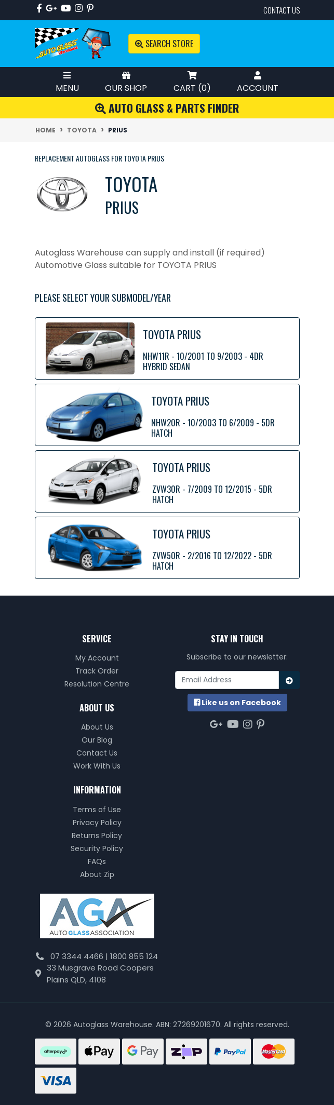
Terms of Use (97, 809)
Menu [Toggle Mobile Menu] (67, 82)
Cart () (192, 82)
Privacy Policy (97, 822)
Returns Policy (97, 835)
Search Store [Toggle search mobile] (164, 43)
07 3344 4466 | (80, 956)
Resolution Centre (96, 684)
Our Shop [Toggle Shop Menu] (126, 82)
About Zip (97, 874)
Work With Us (97, 766)
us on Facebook (237, 702)
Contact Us (96, 753)
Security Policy (97, 848)
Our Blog (97, 740)
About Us (97, 727)
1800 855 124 (134, 956)
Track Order (96, 671)
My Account (97, 658)
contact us (281, 10)
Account (257, 82)
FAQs (97, 861)
